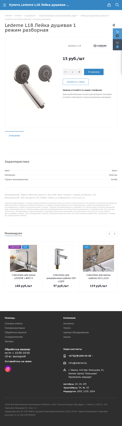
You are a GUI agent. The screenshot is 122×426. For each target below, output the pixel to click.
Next (114, 234)
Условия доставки (15, 328)
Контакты (68, 323)
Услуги (67, 328)
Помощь (10, 317)
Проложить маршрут (80, 377)
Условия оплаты (14, 323)
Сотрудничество (14, 336)
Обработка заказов (15, 332)
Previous (109, 234)
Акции (67, 336)
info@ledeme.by (77, 363)
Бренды (9, 341)
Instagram (8, 369)
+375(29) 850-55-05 (79, 355)
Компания (69, 317)
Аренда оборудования (76, 332)
